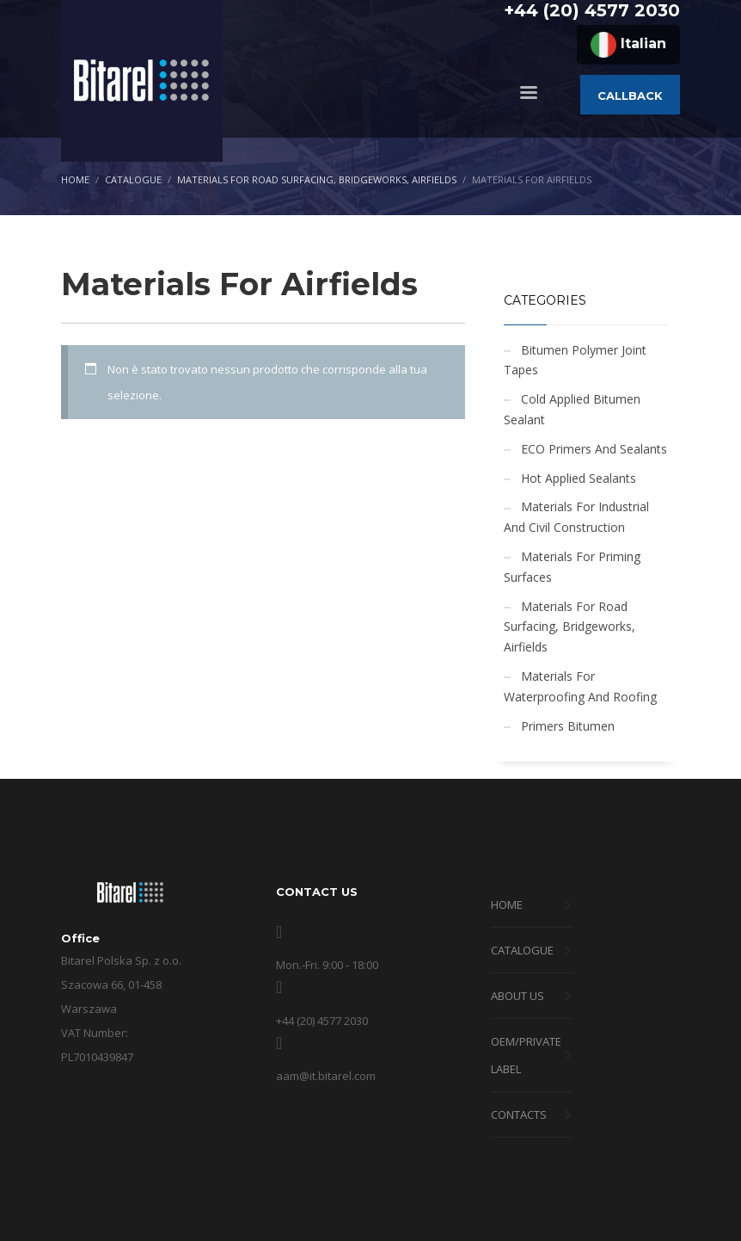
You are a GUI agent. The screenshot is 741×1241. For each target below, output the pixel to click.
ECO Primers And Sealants (594, 449)
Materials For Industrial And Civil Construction (576, 516)
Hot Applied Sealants (578, 478)
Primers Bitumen (568, 726)
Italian (628, 45)
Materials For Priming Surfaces (572, 566)
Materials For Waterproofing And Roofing (580, 686)
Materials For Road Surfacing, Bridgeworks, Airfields (569, 627)
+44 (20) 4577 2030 (592, 10)
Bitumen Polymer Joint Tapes (575, 360)
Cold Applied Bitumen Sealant (572, 409)
